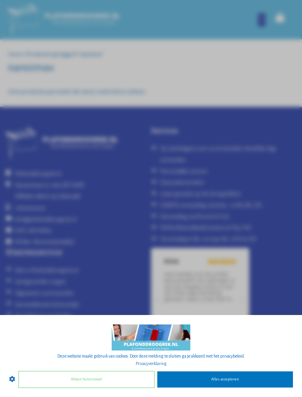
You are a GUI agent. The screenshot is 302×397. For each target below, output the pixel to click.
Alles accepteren (225, 379)
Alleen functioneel (86, 379)
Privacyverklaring (151, 363)
